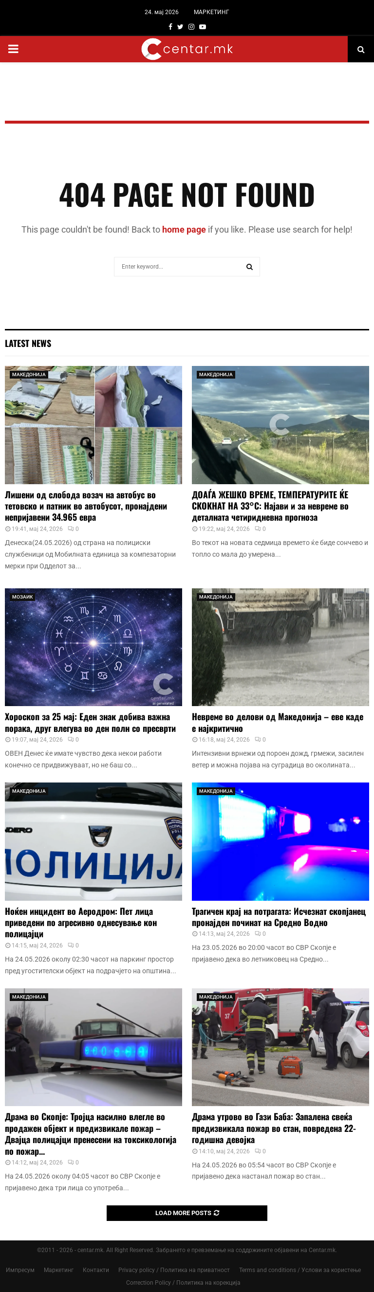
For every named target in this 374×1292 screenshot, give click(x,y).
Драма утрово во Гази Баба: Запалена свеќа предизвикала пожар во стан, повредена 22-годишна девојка (274, 1128)
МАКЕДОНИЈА (29, 374)
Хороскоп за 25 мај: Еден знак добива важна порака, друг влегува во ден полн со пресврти (90, 722)
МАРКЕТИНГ (211, 12)
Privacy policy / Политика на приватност (174, 1270)
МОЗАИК (22, 597)
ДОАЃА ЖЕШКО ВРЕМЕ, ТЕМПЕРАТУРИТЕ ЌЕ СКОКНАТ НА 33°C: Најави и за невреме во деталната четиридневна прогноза (270, 506)
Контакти (96, 1270)
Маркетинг (59, 1270)
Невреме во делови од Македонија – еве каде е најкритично (277, 722)
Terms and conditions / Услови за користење (300, 1270)
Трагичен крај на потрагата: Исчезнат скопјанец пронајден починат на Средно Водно (279, 916)
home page (184, 229)
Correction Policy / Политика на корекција (183, 1282)
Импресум (20, 1270)
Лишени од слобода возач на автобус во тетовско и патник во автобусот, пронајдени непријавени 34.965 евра (86, 506)
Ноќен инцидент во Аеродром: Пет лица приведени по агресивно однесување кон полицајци (81, 922)
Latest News (28, 343)
